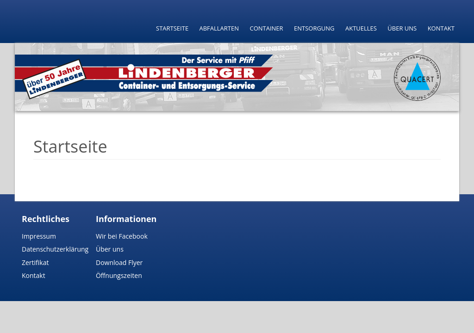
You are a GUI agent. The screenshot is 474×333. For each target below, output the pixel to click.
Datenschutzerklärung (55, 249)
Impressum (39, 236)
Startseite (172, 28)
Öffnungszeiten (119, 275)
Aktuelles (361, 28)
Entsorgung (314, 28)
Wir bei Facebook (122, 236)
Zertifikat (35, 262)
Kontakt (441, 28)
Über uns (402, 28)
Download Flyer (119, 262)
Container (266, 28)
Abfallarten (219, 28)
